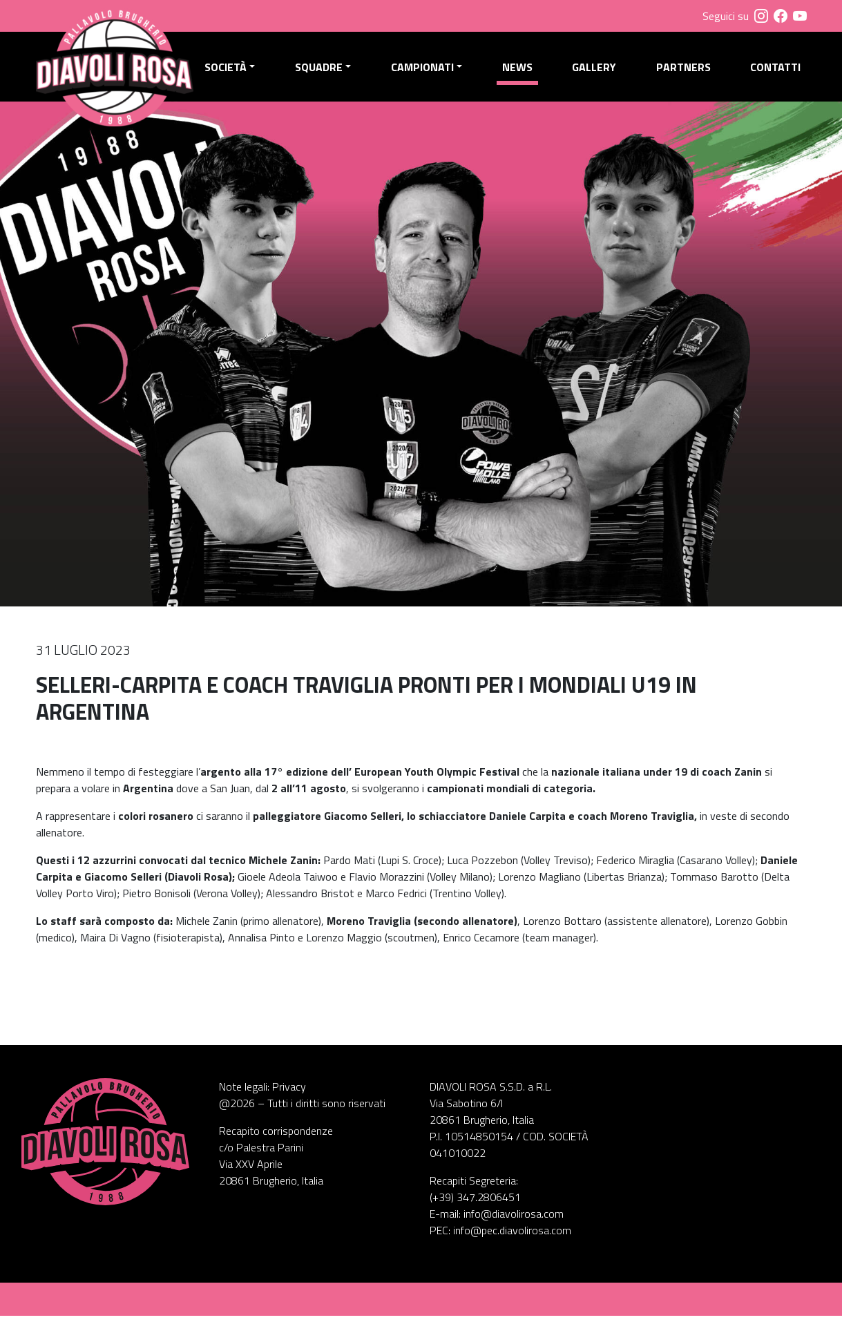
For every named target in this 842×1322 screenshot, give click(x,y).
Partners (684, 69)
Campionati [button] (425, 69)
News (519, 69)
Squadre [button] (323, 69)
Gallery (596, 69)
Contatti (775, 69)
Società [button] (231, 69)
